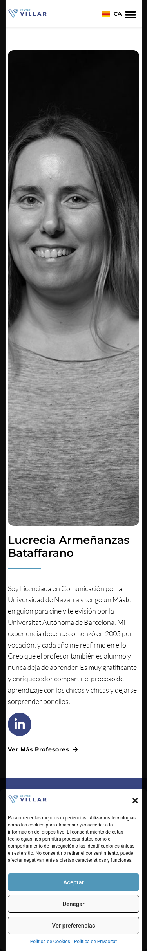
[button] (135, 801)
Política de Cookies (50, 941)
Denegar (73, 904)
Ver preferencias (73, 925)
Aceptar (73, 882)
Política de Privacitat (95, 941)
